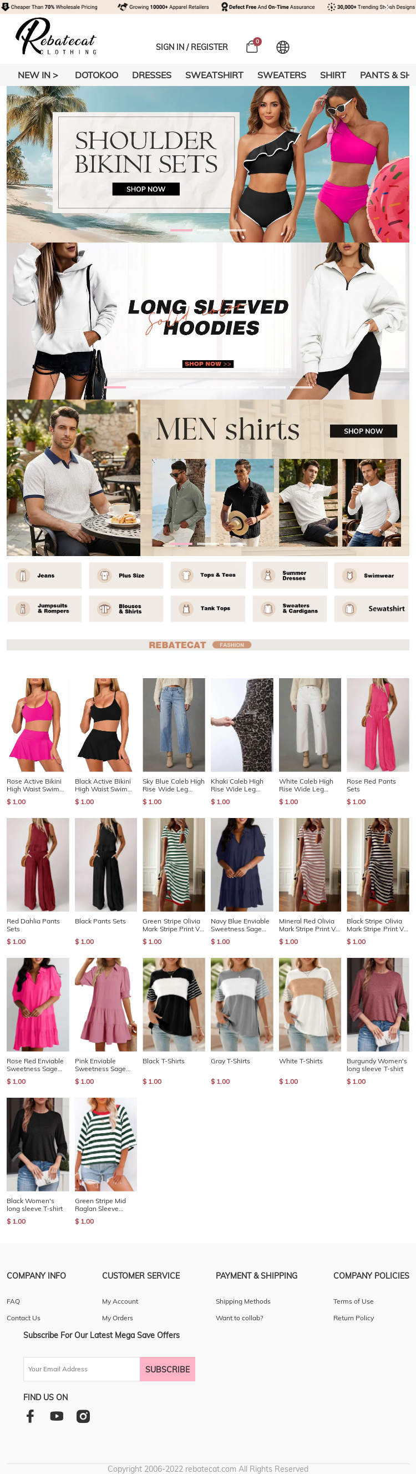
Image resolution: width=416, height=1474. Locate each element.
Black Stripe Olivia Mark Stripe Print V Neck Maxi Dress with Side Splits (375, 925)
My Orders (117, 1318)
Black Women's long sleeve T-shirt (35, 1205)
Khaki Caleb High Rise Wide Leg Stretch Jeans (237, 785)
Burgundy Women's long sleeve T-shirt (377, 1065)
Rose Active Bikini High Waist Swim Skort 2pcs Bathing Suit (35, 785)
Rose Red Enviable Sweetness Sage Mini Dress (35, 1065)
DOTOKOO (96, 74)
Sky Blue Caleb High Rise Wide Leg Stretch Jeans (174, 785)
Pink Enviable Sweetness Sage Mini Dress (100, 1065)
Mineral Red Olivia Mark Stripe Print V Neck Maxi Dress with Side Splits (307, 925)
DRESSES (151, 74)
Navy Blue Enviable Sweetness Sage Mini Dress (240, 925)
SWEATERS (281, 74)
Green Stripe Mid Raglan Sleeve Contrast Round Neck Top (100, 1205)
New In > (38, 74)
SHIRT (333, 74)
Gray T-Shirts (230, 1061)
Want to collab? (239, 1318)
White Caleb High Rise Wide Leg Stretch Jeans (306, 785)
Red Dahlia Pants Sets (33, 925)
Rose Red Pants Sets (371, 785)
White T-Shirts (301, 1061)
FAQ (13, 1301)
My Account (120, 1301)
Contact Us (23, 1318)
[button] (181, 230)
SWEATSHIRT (214, 74)
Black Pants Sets (100, 921)
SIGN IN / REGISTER (192, 47)
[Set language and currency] (283, 47)
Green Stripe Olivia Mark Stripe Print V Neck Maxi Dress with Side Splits (171, 925)
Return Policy (353, 1318)
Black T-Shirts (163, 1061)
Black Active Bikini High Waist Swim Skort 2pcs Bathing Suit (103, 785)
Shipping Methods (243, 1301)
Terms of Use (353, 1301)
